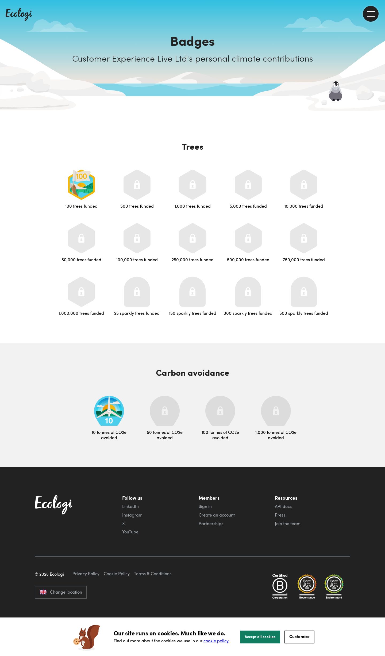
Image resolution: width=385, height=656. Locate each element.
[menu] (371, 14)
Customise (299, 636)
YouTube (130, 531)
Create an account (217, 515)
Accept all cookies (260, 636)
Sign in (205, 506)
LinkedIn (130, 506)
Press (280, 515)
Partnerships (211, 523)
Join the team (288, 523)
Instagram (132, 515)
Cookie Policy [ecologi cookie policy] (117, 598)
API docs (283, 506)
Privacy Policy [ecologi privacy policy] (85, 598)
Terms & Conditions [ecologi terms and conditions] (152, 598)
